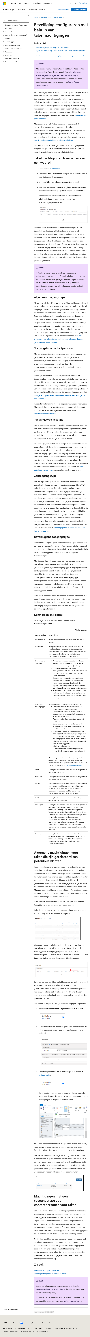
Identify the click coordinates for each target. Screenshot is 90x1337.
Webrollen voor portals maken (46, 1270)
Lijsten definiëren (66, 140)
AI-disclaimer (7, 1328)
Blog (29, 1328)
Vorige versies (20, 1328)
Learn (36, 17)
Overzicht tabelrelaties (74, 765)
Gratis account (63, 9)
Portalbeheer (54, 168)
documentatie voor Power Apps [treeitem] (16, 25)
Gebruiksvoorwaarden (11, 1332)
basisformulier (44, 1075)
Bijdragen (38, 1328)
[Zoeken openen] (75, 3)
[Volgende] (70, 3)
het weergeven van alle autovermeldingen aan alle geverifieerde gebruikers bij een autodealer (58, 338)
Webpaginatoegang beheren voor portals (50, 1273)
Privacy (47, 1328)
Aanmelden (83, 3)
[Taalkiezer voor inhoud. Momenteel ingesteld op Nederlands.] (9, 1323)
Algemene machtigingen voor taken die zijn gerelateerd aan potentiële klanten (61, 52)
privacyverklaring (71, 1301)
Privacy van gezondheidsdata (64, 1328)
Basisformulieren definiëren (45, 140)
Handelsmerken (26, 1332)
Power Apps (58, 17)
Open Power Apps (79, 9)
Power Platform (46, 17)
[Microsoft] (4, 3)
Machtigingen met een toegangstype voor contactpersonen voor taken (61, 56)
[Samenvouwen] (28, 16)
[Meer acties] (86, 17)
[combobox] (16, 21)
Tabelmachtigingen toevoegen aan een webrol (52, 47)
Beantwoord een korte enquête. (49, 1289)
